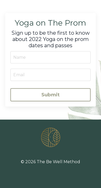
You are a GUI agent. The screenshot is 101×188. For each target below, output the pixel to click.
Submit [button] (50, 95)
